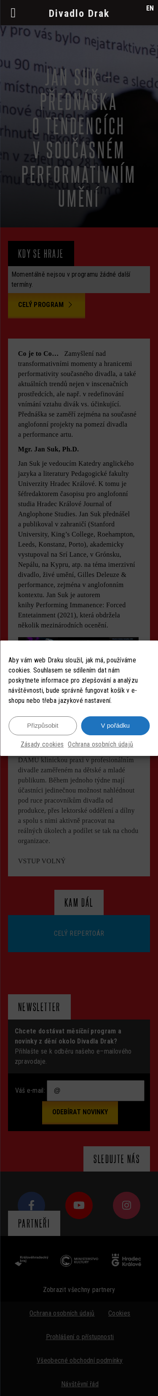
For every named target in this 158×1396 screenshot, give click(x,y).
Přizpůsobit (42, 725)
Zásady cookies (42, 744)
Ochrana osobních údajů (100, 744)
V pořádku (115, 725)
